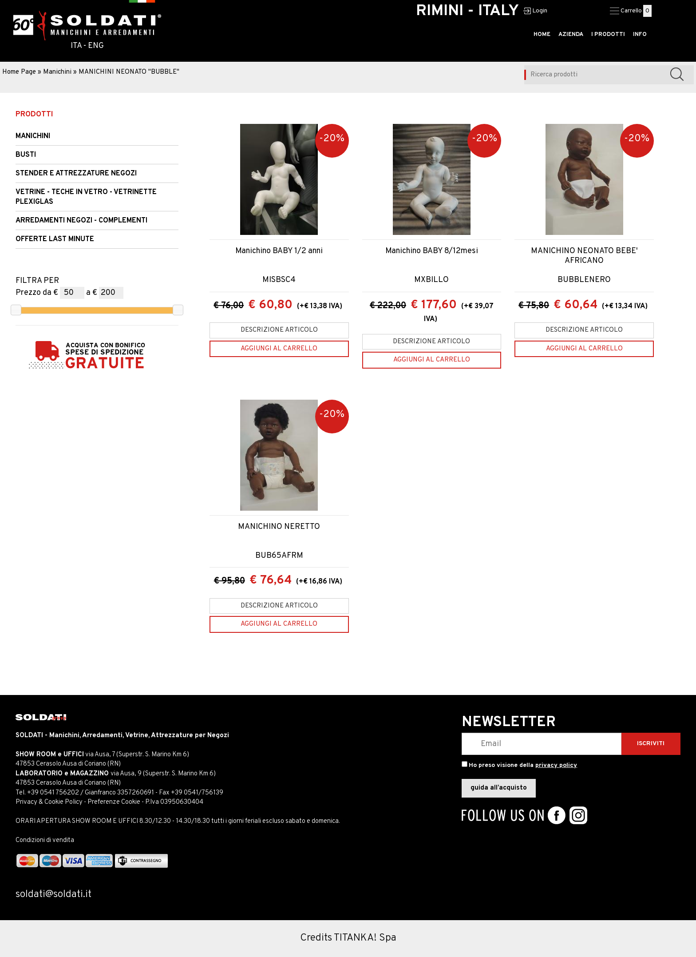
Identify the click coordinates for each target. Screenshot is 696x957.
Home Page (19, 72)
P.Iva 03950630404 (174, 802)
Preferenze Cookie (113, 802)
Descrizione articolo (279, 330)
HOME (542, 34)
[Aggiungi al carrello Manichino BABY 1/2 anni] (279, 349)
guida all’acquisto (499, 788)
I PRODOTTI (608, 34)
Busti (26, 155)
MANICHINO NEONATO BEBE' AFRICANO (584, 256)
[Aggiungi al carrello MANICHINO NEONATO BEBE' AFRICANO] (584, 349)
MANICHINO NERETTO (279, 527)
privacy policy (556, 765)
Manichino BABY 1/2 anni (279, 251)
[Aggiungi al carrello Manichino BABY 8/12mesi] (432, 360)
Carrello (631, 11)
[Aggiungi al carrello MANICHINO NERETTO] (279, 624)
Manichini (57, 72)
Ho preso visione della (523, 765)
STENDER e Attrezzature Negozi (76, 173)
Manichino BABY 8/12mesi (431, 251)
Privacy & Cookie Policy (49, 802)
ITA (76, 46)
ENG (96, 46)
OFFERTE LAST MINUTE (55, 239)
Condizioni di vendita (45, 840)
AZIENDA (570, 34)
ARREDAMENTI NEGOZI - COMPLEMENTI (81, 220)
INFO (640, 34)
